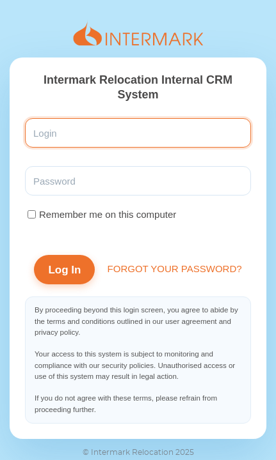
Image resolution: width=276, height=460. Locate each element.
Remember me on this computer (107, 214)
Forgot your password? (175, 268)
